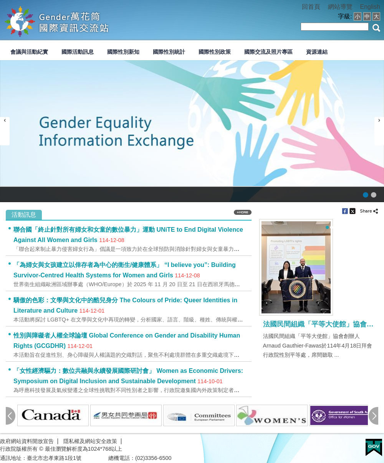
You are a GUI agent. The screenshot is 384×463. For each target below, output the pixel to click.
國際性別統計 (169, 52)
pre (10, 416)
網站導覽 (340, 6)
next (373, 416)
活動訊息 (24, 214)
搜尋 (376, 27)
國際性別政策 (215, 52)
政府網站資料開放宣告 (27, 441)
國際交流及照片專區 (268, 52)
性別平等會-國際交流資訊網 (80, 21)
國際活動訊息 (77, 52)
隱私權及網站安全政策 (90, 441)
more (243, 212)
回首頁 (311, 6)
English (370, 6)
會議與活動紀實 (29, 52)
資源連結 (317, 52)
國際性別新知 (123, 52)
